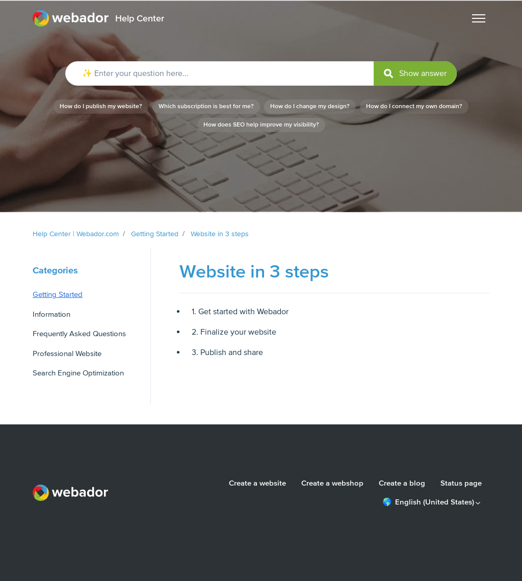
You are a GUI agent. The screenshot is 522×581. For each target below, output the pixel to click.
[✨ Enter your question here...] (261, 73)
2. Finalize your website (234, 332)
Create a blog (402, 483)
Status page (461, 483)
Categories (55, 270)
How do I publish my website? (101, 106)
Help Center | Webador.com (76, 234)
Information (51, 314)
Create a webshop (332, 483)
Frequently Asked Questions (79, 333)
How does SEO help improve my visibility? (261, 125)
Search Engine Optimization (78, 372)
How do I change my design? (310, 106)
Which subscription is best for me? (206, 106)
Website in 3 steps (220, 234)
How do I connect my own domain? (414, 106)
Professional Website (67, 353)
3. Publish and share (227, 352)
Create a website (257, 483)
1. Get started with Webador (240, 312)
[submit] (415, 73)
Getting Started (154, 234)
